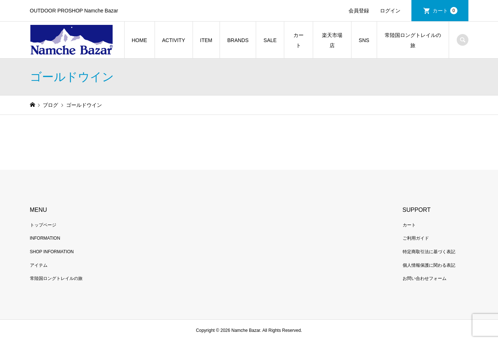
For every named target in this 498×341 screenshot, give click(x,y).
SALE (270, 40)
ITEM (206, 40)
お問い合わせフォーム (424, 278)
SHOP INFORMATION (52, 251)
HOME (139, 40)
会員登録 (359, 11)
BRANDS (237, 40)
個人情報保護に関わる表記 (429, 265)
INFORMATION (45, 238)
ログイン (390, 11)
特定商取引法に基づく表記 (429, 251)
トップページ (43, 225)
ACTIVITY (173, 40)
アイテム (38, 265)
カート (445, 10)
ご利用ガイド (416, 238)
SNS (364, 40)
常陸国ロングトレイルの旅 (413, 40)
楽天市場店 (332, 40)
